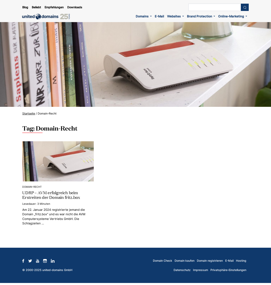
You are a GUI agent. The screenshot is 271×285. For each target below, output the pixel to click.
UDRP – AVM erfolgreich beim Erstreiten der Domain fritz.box (51, 195)
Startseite (28, 113)
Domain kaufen (184, 260)
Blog (25, 7)
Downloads (74, 7)
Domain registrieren (210, 260)
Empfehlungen (54, 7)
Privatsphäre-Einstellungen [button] (228, 270)
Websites (174, 16)
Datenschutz (182, 270)
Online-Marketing (231, 16)
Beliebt (36, 7)
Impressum (200, 270)
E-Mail (159, 16)
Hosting (241, 260)
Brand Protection (200, 16)
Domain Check (162, 260)
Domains (142, 16)
